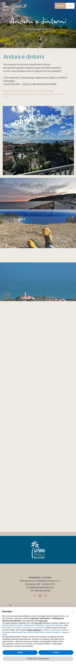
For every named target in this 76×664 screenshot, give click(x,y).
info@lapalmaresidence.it (40, 587)
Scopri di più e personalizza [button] (38, 659)
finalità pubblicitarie (34, 630)
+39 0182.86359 (42, 590)
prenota (60, 5)
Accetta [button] (56, 652)
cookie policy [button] (42, 621)
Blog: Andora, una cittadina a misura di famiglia (28, 90)
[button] (72, 611)
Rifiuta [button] (20, 652)
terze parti (38, 623)
